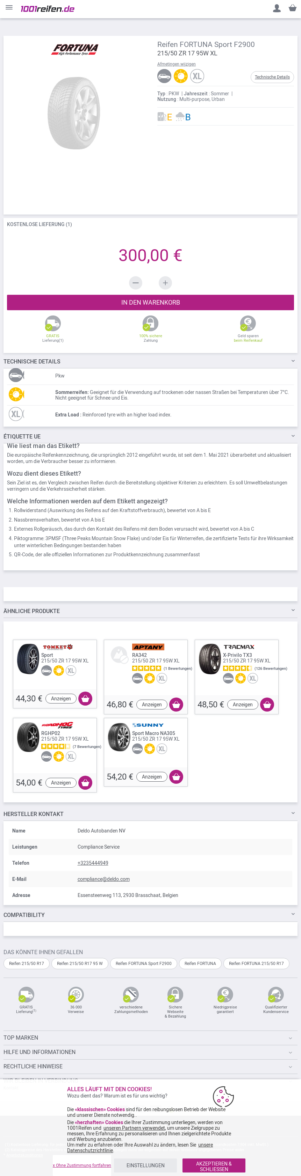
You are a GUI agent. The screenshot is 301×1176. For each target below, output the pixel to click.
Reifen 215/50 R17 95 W (80, 963)
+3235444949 (93, 863)
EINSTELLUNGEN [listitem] (146, 1165)
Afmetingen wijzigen (176, 64)
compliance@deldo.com (104, 879)
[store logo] (47, 9)
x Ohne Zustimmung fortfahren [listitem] (82, 1165)
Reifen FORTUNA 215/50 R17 (256, 963)
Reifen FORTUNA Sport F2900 (144, 963)
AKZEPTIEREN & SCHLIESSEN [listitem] (214, 1166)
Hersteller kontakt (33, 814)
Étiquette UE (22, 436)
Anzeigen (61, 698)
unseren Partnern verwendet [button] (134, 1128)
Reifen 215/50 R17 (26, 963)
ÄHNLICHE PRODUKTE (31, 611)
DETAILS (31, 361)
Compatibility (24, 915)
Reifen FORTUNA (200, 963)
